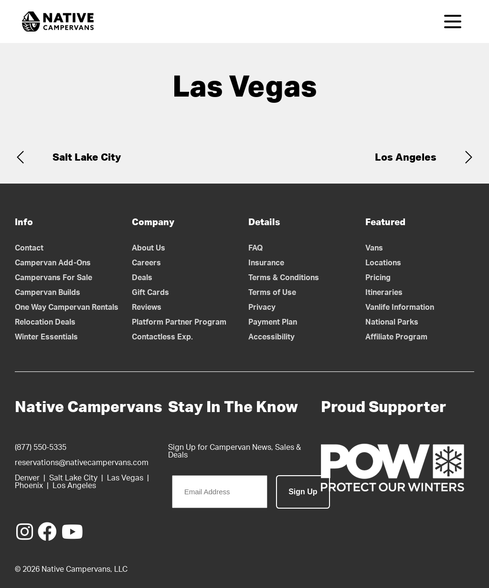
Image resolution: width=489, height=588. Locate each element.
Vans (374, 248)
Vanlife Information (399, 307)
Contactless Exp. (162, 337)
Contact (29, 248)
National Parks (391, 322)
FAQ (255, 248)
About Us (148, 248)
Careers (146, 263)
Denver (27, 478)
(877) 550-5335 (40, 447)
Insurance (266, 263)
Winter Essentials (46, 337)
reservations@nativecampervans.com (82, 463)
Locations (383, 263)
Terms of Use (272, 292)
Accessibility (271, 337)
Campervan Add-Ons (53, 263)
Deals (142, 278)
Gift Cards (150, 292)
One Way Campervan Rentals (66, 307)
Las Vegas (125, 478)
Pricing (378, 278)
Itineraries (384, 292)
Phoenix (29, 486)
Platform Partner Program (179, 322)
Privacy (262, 307)
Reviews (146, 307)
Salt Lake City (87, 157)
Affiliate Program (396, 337)
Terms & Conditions (283, 278)
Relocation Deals (45, 322)
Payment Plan (272, 322)
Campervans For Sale (53, 278)
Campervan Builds (47, 292)
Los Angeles (405, 157)
